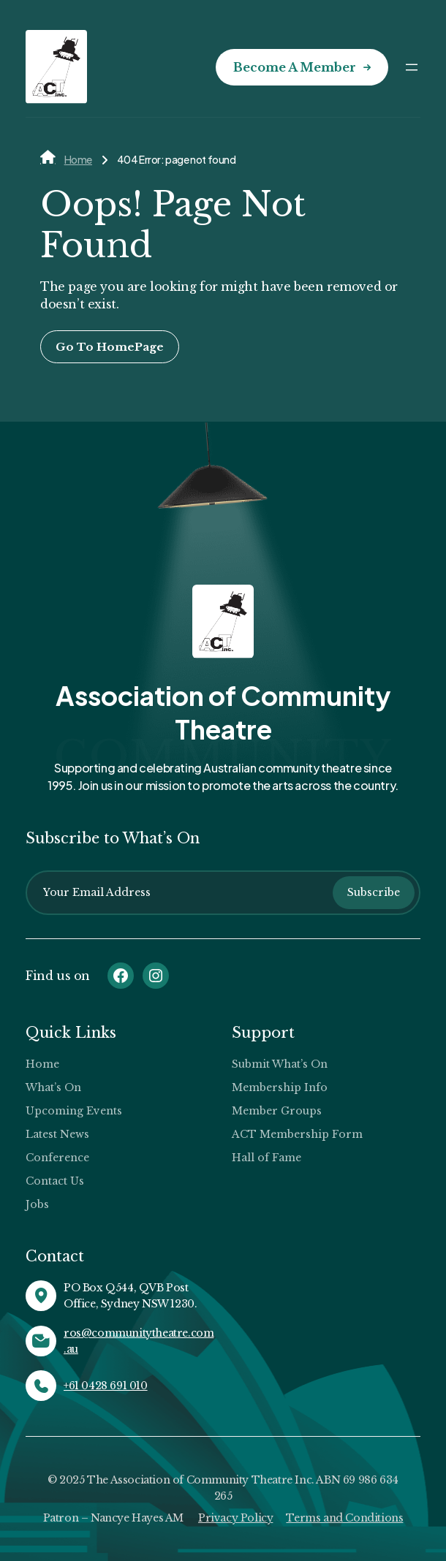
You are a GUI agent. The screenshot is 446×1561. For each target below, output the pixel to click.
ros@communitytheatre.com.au (138, 1341)
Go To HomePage (110, 347)
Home (78, 159)
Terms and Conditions (344, 1517)
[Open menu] (411, 67)
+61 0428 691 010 (106, 1385)
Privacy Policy (235, 1517)
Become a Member (294, 67)
